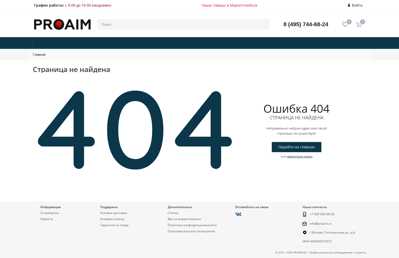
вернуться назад (299, 156)
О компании (49, 213)
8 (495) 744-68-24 (305, 24)
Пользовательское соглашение (191, 231)
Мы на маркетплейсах (184, 219)
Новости (46, 219)
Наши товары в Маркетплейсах (229, 5)
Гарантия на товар (114, 225)
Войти (355, 5)
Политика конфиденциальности (192, 225)
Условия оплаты (112, 219)
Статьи (173, 213)
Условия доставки (113, 213)
